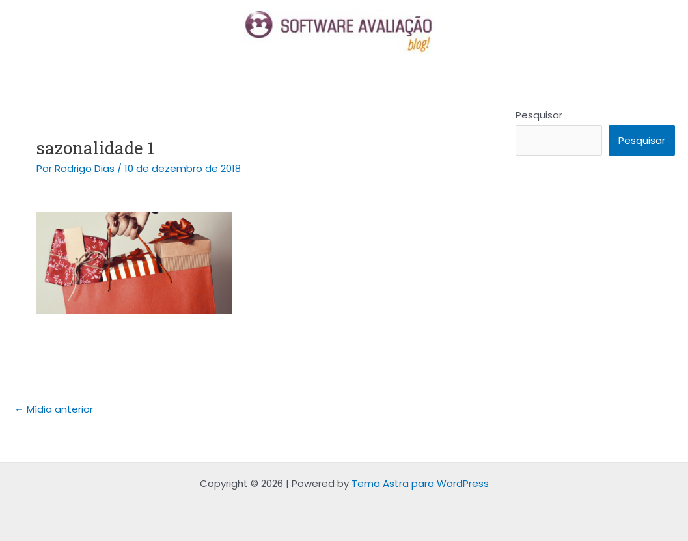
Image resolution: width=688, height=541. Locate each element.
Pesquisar (539, 115)
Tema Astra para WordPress (420, 483)
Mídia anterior (53, 409)
